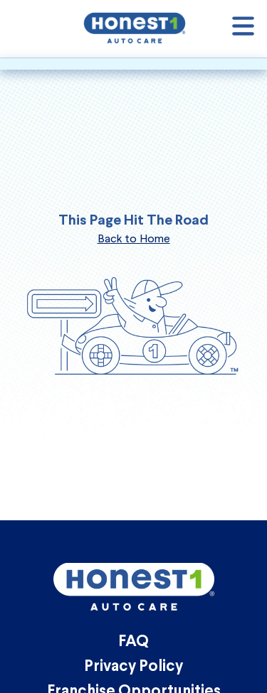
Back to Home (134, 238)
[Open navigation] (243, 29)
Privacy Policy (133, 667)
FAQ (133, 642)
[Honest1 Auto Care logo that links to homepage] (135, 27)
